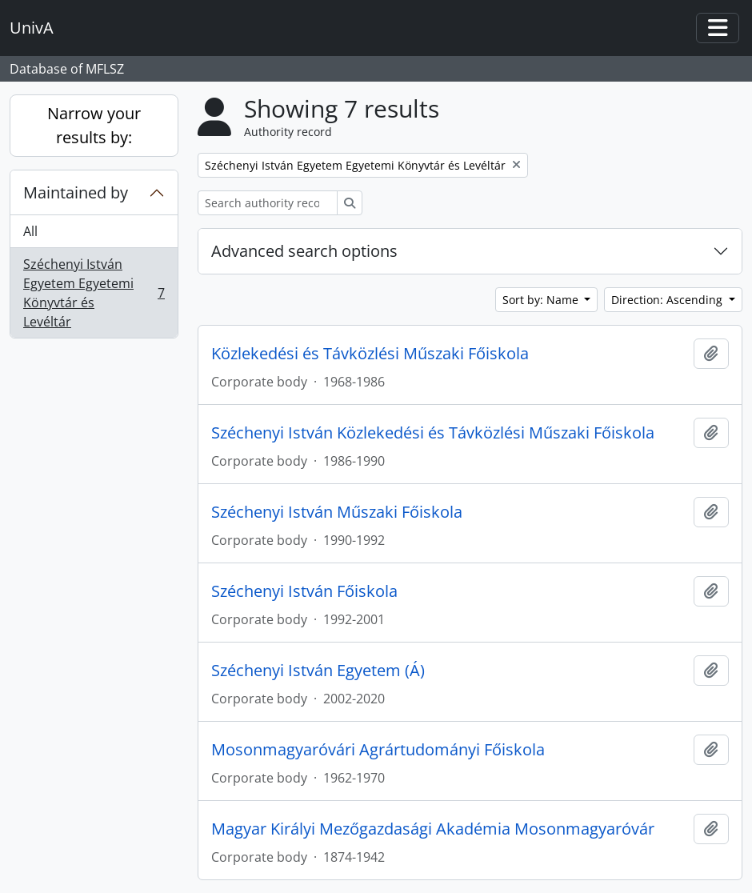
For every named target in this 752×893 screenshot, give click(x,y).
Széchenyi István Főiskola (304, 591)
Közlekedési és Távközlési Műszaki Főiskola (370, 353)
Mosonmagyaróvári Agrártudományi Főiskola (378, 749)
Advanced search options (304, 251)
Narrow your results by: (94, 125)
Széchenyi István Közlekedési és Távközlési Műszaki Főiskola (432, 432)
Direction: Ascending (668, 299)
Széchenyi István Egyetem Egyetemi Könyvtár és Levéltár (93, 292)
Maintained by (75, 192)
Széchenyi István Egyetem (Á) (318, 670)
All (30, 231)
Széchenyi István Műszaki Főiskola (336, 512)
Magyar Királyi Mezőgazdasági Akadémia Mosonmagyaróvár (432, 829)
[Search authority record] (268, 202)
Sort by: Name (542, 299)
